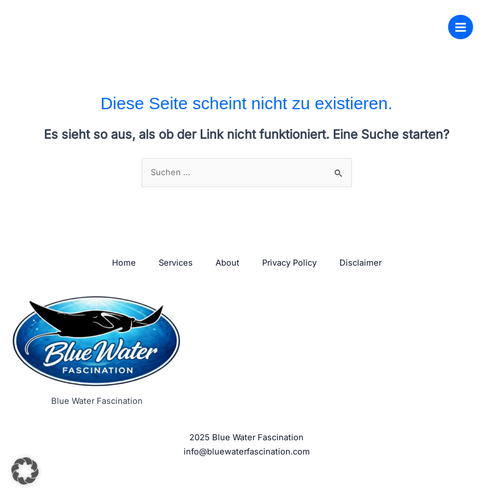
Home (124, 263)
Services (176, 263)
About (227, 263)
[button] (25, 471)
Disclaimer (360, 263)
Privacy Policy (289, 263)
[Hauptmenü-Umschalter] (460, 27)
